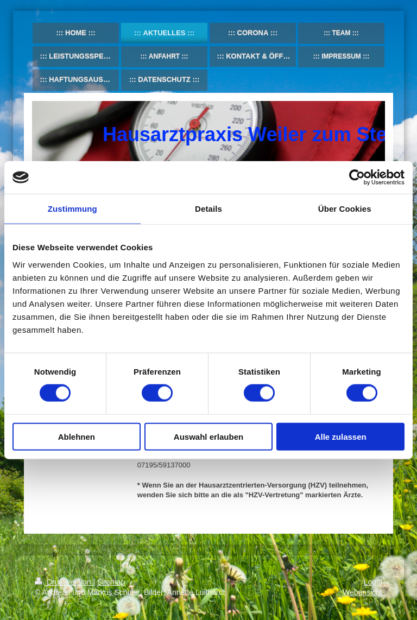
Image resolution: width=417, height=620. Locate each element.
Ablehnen (76, 436)
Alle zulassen (341, 436)
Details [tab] (208, 208)
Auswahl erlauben (208, 436)
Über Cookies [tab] (344, 208)
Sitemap (111, 582)
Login (373, 582)
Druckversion (64, 582)
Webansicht (362, 592)
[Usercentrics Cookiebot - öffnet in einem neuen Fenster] (357, 177)
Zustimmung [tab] (72, 208)
